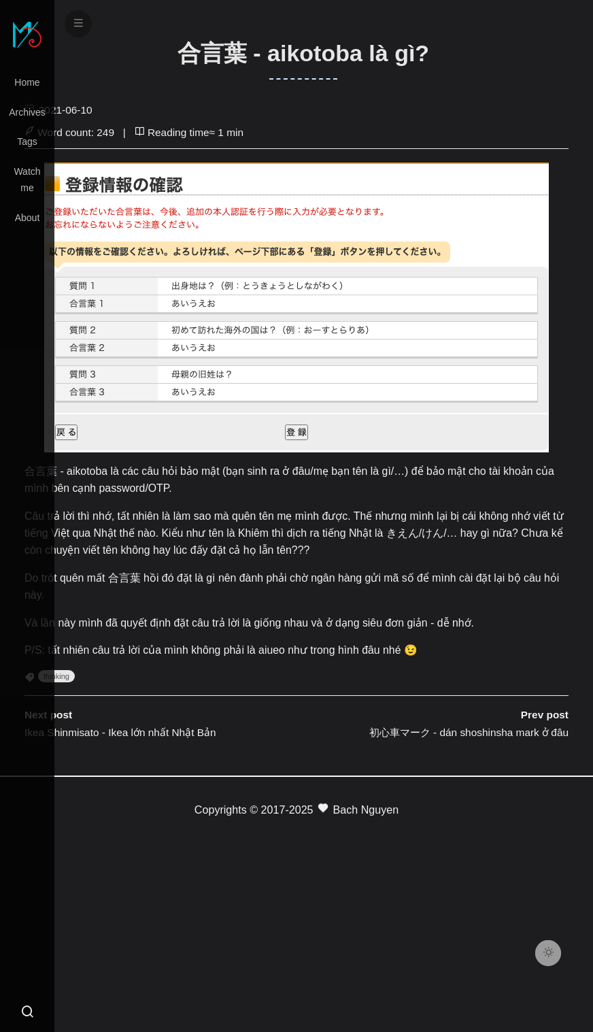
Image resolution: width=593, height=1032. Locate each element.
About (27, 217)
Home (26, 82)
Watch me (27, 179)
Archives (27, 112)
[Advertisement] (296, 916)
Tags (27, 141)
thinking (56, 676)
